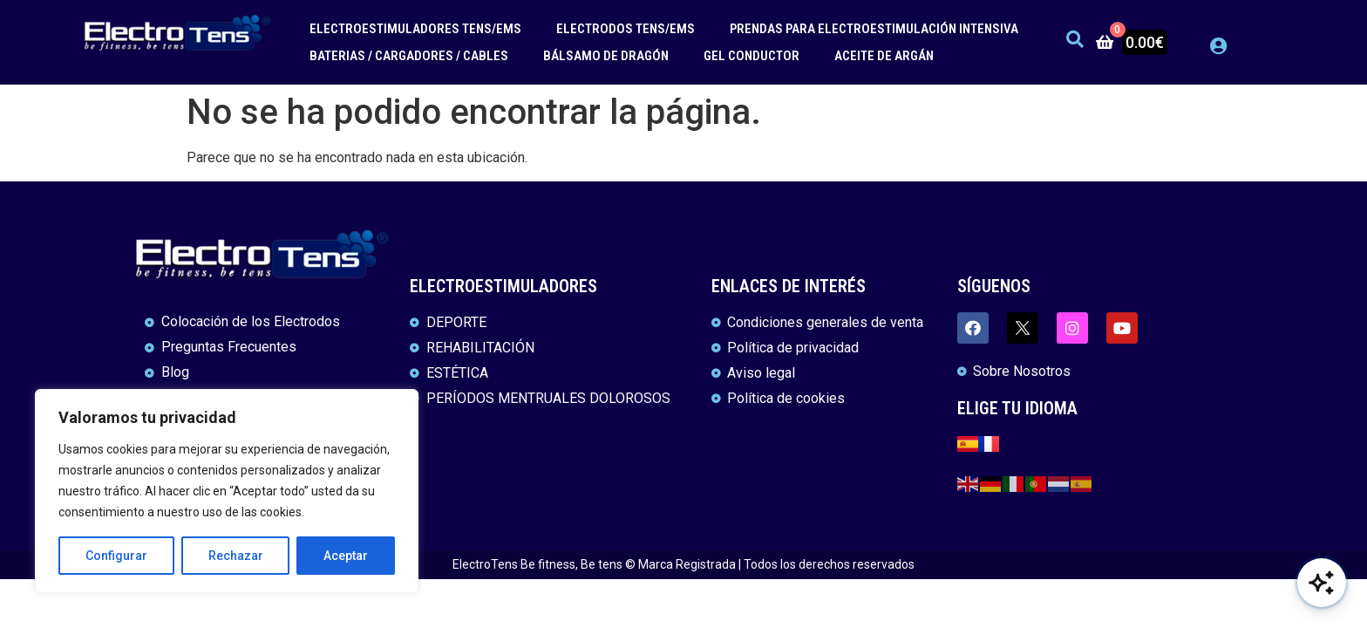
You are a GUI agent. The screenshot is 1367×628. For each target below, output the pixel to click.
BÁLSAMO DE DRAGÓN (606, 56)
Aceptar (345, 556)
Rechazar (235, 556)
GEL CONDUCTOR (751, 56)
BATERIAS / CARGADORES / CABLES (408, 56)
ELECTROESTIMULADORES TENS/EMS (415, 29)
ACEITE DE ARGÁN (884, 56)
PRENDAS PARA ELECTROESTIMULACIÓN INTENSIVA (874, 29)
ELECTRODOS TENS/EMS (625, 29)
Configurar (116, 556)
